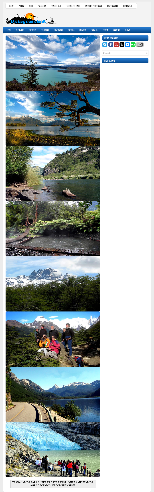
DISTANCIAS (127, 6)
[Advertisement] (113, 17)
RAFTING (71, 30)
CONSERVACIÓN (112, 6)
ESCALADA (94, 30)
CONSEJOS (116, 30)
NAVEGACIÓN (58, 30)
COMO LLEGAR (56, 6)
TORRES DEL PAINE (73, 6)
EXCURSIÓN (45, 30)
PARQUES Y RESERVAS (93, 6)
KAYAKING (82, 30)
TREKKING (32, 30)
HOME (11, 6)
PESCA (105, 30)
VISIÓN (21, 6)
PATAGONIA (42, 6)
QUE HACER (20, 30)
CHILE (31, 6)
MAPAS (127, 30)
